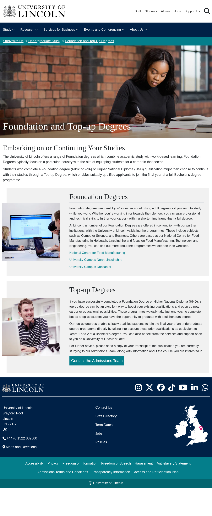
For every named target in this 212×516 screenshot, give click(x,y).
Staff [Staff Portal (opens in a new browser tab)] (138, 11)
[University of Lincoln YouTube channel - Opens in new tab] (183, 415)
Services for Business (59, 29)
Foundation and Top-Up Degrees (89, 41)
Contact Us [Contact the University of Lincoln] (103, 436)
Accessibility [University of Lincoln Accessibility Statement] (34, 491)
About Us (137, 29)
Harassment (144, 491)
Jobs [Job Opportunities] (98, 462)
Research (27, 29)
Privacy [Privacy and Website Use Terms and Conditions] (52, 491)
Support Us (192, 11)
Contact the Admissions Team (98, 389)
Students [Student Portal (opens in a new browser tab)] (151, 11)
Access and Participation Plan (156, 500)
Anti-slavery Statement (174, 491)
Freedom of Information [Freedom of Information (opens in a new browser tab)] (79, 491)
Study (7, 29)
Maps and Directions (21, 475)
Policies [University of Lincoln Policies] (101, 470)
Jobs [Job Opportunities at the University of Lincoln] (177, 11)
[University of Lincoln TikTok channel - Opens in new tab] (171, 415)
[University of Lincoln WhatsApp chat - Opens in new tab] (205, 415)
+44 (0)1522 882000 (22, 466)
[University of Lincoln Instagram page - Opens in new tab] (138, 415)
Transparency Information (111, 500)
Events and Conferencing (102, 29)
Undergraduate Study (44, 41)
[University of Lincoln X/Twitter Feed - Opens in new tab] (149, 415)
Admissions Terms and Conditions (62, 500)
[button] (207, 11)
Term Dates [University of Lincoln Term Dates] (103, 453)
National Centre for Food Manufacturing (100, 266)
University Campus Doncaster (92, 281)
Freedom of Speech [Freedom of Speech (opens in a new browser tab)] (116, 491)
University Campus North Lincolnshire (98, 273)
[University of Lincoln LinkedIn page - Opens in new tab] (194, 415)
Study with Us (13, 41)
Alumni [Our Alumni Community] (165, 11)
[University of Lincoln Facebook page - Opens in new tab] (161, 415)
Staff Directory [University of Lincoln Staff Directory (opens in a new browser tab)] (106, 444)
